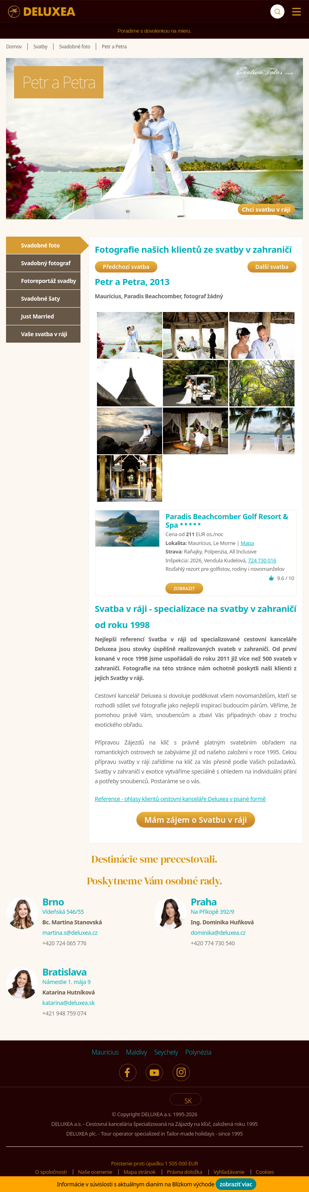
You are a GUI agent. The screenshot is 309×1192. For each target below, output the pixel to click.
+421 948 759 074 (64, 1013)
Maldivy (136, 1052)
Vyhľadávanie (229, 1171)
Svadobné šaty (40, 298)
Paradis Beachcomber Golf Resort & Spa (226, 521)
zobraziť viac (236, 1184)
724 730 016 (262, 560)
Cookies (265, 1171)
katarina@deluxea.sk (68, 1003)
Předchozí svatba (126, 266)
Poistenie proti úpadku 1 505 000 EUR (154, 1163)
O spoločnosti (51, 1171)
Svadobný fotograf (45, 263)
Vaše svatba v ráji (44, 334)
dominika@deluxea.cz (218, 932)
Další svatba (271, 266)
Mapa (247, 543)
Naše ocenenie (95, 1171)
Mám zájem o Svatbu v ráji (195, 819)
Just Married (37, 316)
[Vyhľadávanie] (277, 11)
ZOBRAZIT (184, 588)
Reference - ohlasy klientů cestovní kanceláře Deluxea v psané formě (180, 799)
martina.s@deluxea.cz (69, 932)
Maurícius (105, 1052)
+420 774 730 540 (213, 943)
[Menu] (294, 12)
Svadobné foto (40, 245)
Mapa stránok (140, 1171)
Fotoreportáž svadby (48, 281)
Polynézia (198, 1052)
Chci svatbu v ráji (250, 198)
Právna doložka (184, 1171)
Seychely (166, 1052)
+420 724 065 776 (64, 943)
